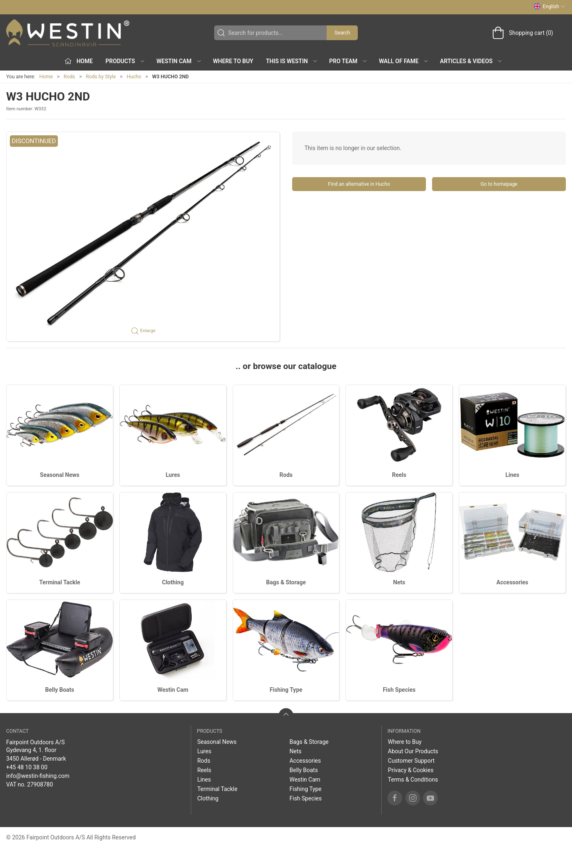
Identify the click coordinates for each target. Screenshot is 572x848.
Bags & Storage (286, 582)
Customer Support (411, 760)
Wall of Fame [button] (404, 61)
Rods (69, 77)
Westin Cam (173, 689)
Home (46, 77)
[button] (143, 237)
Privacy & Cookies (410, 770)
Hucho (134, 77)
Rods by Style (101, 77)
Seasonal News (59, 475)
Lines (512, 475)
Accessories (512, 582)
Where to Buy (233, 61)
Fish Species (399, 689)
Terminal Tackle (59, 582)
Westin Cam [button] (179, 61)
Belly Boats (59, 689)
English (549, 6)
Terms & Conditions (413, 779)
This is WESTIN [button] (292, 61)
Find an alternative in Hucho (359, 184)
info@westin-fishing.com (37, 776)
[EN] (67, 32)
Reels (399, 475)
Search (342, 33)
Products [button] (125, 61)
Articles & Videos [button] (471, 61)
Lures (173, 475)
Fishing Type (286, 689)
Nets (399, 582)
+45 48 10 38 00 (27, 767)
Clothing (173, 582)
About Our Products (413, 751)
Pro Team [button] (348, 61)
